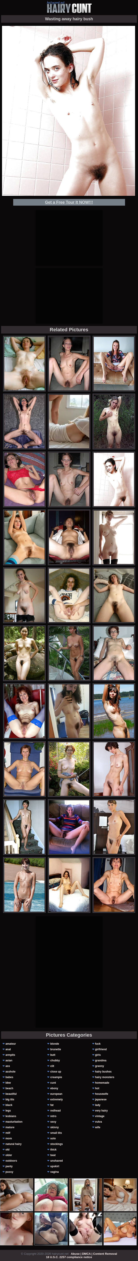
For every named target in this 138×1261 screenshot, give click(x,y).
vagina (54, 1171)
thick (53, 1149)
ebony (54, 1088)
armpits (10, 1054)
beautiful (11, 1093)
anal (8, 1049)
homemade (102, 1082)
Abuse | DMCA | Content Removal (94, 1253)
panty (9, 1166)
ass (7, 1066)
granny (99, 1066)
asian (8, 1060)
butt (52, 1054)
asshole (10, 1071)
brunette (55, 1049)
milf (7, 1132)
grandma (100, 1060)
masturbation (13, 1121)
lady (97, 1105)
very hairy (101, 1110)
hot (97, 1088)
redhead (55, 1110)
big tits (9, 1099)
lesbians (10, 1116)
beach (9, 1088)
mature (9, 1127)
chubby (55, 1060)
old (7, 1149)
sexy (53, 1121)
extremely (56, 1099)
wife (97, 1127)
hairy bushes (103, 1071)
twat (53, 1155)
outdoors (11, 1160)
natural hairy (13, 1144)
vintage (99, 1116)
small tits (56, 1132)
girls (98, 1054)
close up (55, 1071)
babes (9, 1077)
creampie (56, 1077)
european (56, 1093)
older (8, 1155)
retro (53, 1116)
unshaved (56, 1160)
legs (8, 1110)
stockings (56, 1144)
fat (52, 1105)
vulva (98, 1121)
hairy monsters (104, 1077)
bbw (8, 1082)
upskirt (54, 1166)
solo (53, 1138)
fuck (98, 1043)
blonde (54, 1043)
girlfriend (101, 1049)
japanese (100, 1099)
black (8, 1105)
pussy (9, 1171)
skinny (54, 1127)
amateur (10, 1043)
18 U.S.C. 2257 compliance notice (69, 1257)
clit (52, 1066)
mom (8, 1138)
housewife (101, 1093)
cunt (53, 1082)
